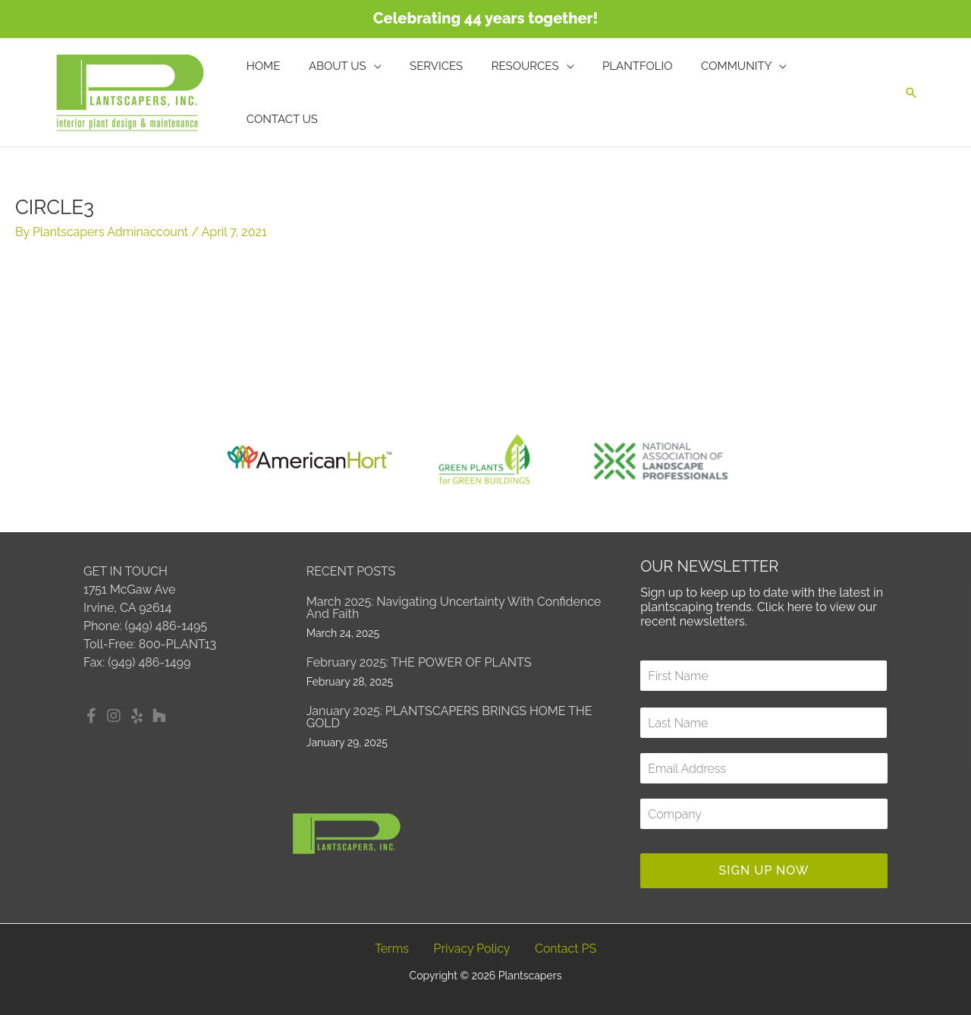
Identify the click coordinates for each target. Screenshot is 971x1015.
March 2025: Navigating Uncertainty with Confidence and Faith (453, 607)
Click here (785, 607)
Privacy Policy (472, 948)
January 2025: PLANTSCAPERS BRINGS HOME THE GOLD (449, 717)
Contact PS (566, 948)
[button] (911, 92)
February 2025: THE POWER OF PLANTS (419, 662)
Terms (392, 948)
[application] (393, 92)
